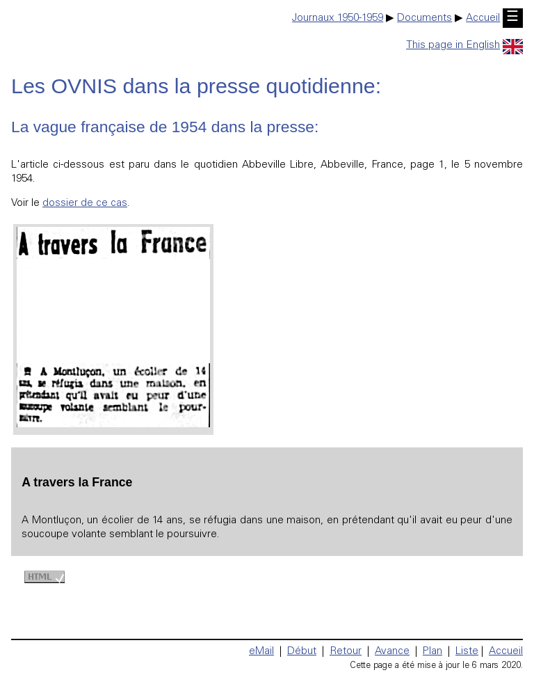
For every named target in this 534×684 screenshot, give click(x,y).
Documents (424, 18)
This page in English (464, 45)
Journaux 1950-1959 (337, 18)
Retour (346, 651)
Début (301, 651)
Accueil (483, 18)
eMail (261, 651)
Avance (392, 651)
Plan (432, 651)
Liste (466, 651)
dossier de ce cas (84, 203)
